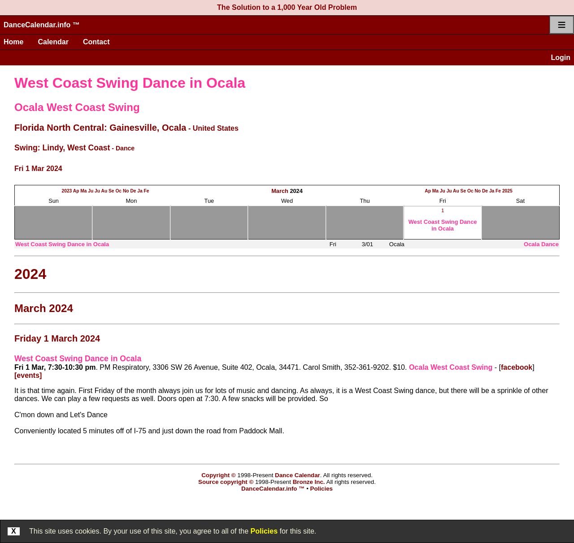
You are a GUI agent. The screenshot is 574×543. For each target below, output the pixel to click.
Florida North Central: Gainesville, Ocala (100, 128)
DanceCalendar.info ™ (42, 25)
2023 (67, 190)
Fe (146, 190)
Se (111, 190)
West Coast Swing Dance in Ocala (129, 83)
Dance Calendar (297, 475)
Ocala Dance (541, 244)
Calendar (53, 42)
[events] (28, 375)
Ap (76, 190)
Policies (264, 531)
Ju (90, 190)
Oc (118, 190)
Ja (139, 190)
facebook (516, 367)
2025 (507, 190)
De (133, 190)
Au (104, 190)
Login (560, 57)
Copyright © (218, 475)
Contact (96, 42)
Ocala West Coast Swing (77, 107)
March (279, 191)
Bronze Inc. (309, 482)
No (126, 190)
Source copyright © (225, 482)
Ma (83, 190)
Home (13, 42)
